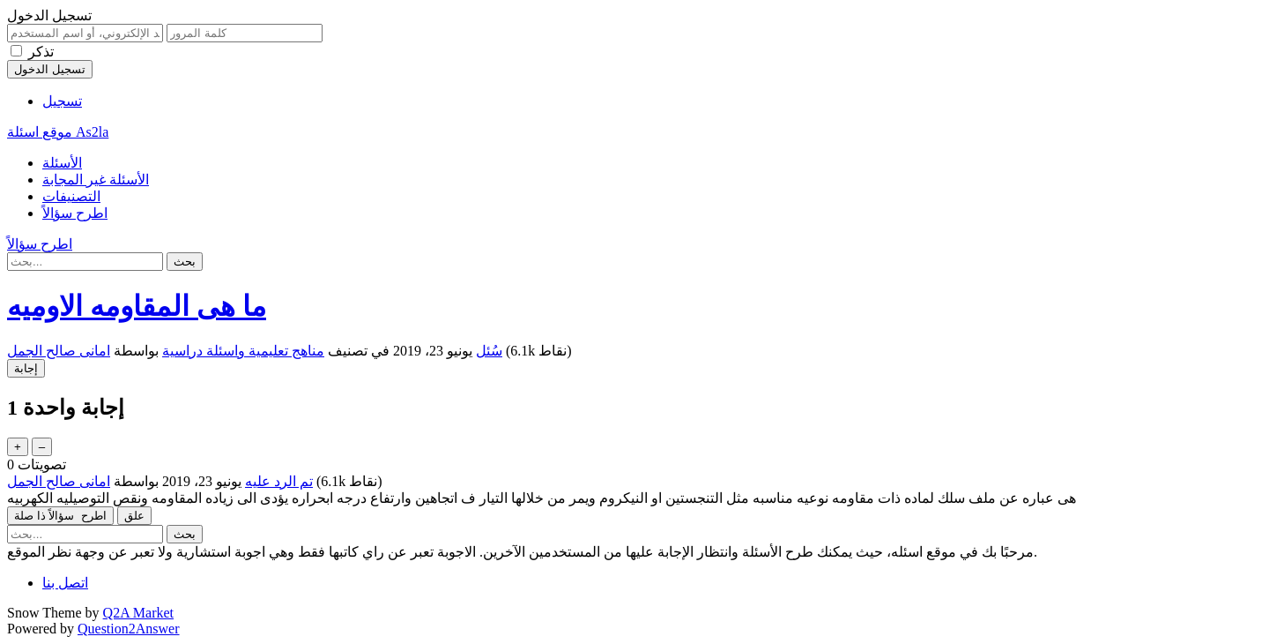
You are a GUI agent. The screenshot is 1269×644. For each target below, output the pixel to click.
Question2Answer (129, 628)
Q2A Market (138, 612)
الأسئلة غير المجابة (95, 179)
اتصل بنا (65, 582)
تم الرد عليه (279, 481)
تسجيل (62, 101)
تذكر (41, 51)
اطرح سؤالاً (75, 213)
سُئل (489, 350)
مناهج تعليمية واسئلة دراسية (243, 350)
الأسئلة (62, 162)
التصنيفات (71, 196)
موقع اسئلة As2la (57, 131)
